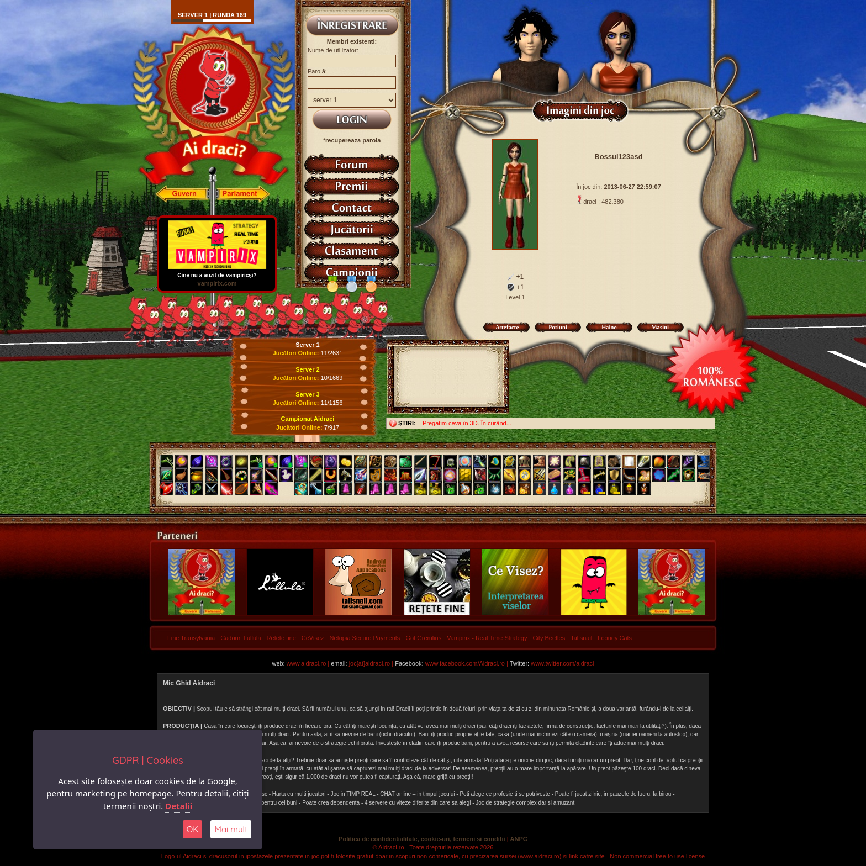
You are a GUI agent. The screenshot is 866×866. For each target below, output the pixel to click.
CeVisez (313, 638)
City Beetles (548, 638)
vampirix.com (217, 283)
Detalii (178, 805)
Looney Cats (615, 638)
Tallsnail (581, 638)
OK (193, 829)
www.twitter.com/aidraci (562, 663)
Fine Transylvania (191, 638)
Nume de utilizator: (333, 50)
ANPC (518, 839)
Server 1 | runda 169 (212, 15)
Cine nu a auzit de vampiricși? (217, 272)
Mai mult (230, 829)
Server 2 (307, 369)
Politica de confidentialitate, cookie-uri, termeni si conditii (422, 839)
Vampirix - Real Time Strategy (487, 638)
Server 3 (307, 394)
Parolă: (317, 71)
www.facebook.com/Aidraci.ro (465, 663)
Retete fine (281, 638)
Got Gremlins (423, 638)
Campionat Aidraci (308, 418)
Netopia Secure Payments (365, 638)
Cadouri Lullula (240, 638)
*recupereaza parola (352, 140)
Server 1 (307, 344)
